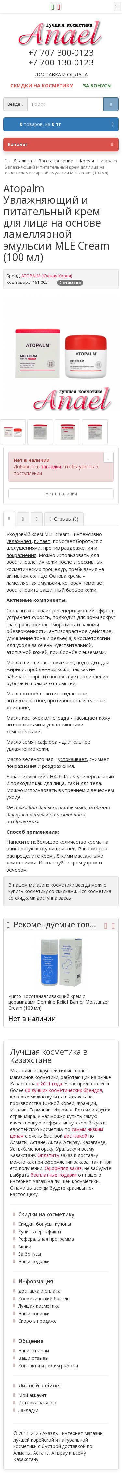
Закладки (28, 1410)
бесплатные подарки (54, 1175)
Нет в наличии (61, 493)
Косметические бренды (44, 1298)
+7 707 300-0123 (61, 52)
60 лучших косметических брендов (63, 1090)
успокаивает (72, 759)
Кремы (87, 161)
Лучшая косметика (39, 1306)
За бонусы (29, 1254)
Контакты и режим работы (48, 1365)
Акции (24, 1246)
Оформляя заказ (63, 1168)
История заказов (37, 1403)
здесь (65, 898)
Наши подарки (34, 1261)
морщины (64, 624)
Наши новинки (34, 1313)
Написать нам (33, 1350)
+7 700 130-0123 (61, 62)
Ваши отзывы (33, 1358)
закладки (51, 466)
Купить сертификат (39, 1231)
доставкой (75, 1136)
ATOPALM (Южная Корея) (46, 276)
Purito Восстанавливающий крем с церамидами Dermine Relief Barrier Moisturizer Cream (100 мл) (58, 1002)
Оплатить (48, 1155)
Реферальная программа (46, 1239)
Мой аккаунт (32, 1395)
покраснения (21, 555)
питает (42, 541)
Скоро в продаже (37, 1321)
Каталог (60, 144)
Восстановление (56, 161)
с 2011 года (49, 1084)
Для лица (22, 161)
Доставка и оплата (39, 1291)
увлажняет (19, 541)
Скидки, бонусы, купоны (44, 1224)
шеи (71, 848)
